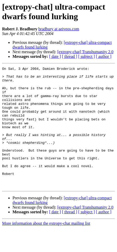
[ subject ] (86, 56)
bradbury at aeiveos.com (58, 29)
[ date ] (55, 56)
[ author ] (104, 56)
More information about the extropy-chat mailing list (46, 247)
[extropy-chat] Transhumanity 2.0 (85, 52)
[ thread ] (69, 56)
